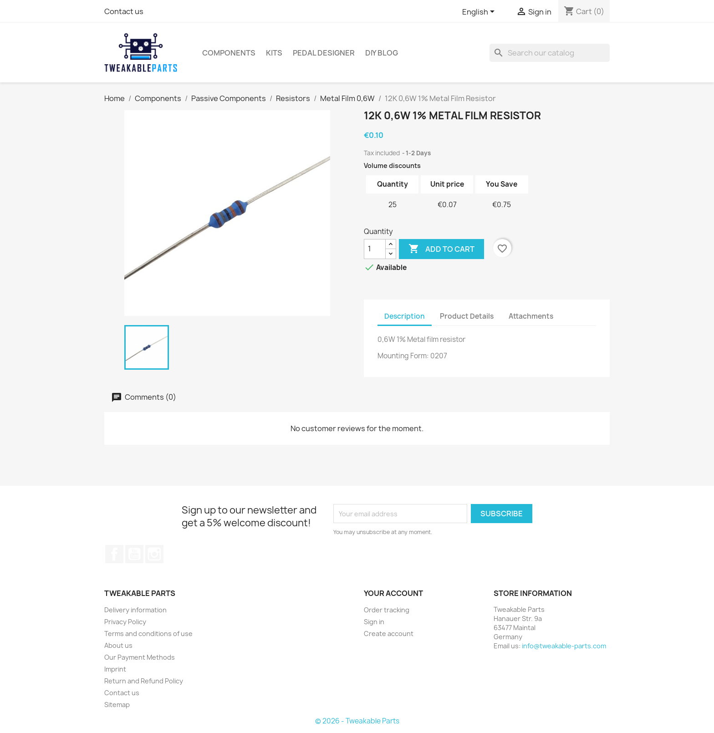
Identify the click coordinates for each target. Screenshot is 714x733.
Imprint (115, 669)
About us (118, 645)
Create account (388, 633)
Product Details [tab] (467, 316)
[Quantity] (375, 249)
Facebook (114, 554)
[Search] (550, 53)
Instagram (154, 554)
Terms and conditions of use (148, 633)
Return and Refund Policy (143, 681)
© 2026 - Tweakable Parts (357, 721)
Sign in (374, 621)
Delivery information (135, 610)
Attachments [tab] (531, 316)
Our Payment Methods (139, 657)
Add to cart (441, 249)
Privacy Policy (125, 621)
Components (228, 53)
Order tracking (386, 610)
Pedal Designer (324, 53)
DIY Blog (381, 53)
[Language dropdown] (480, 12)
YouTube (134, 554)
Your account (393, 593)
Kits (274, 53)
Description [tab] (404, 316)
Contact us (123, 11)
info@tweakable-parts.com (564, 645)
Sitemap (117, 704)
